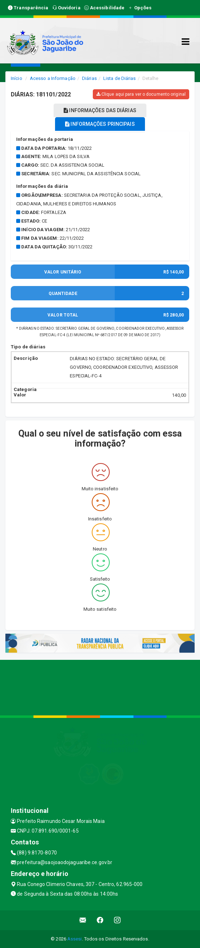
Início (16, 78)
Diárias (89, 78)
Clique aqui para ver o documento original (141, 94)
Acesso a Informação (53, 78)
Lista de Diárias (119, 78)
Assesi (74, 939)
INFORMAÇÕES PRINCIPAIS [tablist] (100, 124)
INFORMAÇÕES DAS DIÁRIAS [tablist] (100, 110)
